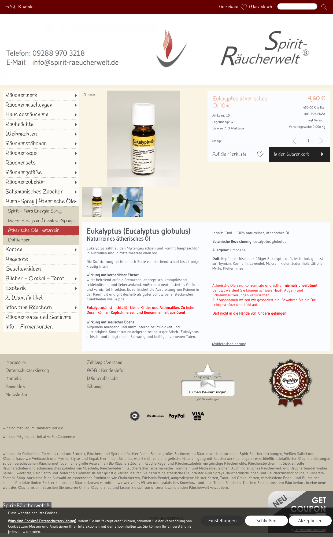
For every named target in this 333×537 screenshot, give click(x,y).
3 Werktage (228, 128)
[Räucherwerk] (41, 95)
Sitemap (94, 386)
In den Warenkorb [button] (291, 154)
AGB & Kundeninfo (105, 370)
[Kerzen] (41, 250)
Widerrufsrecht (102, 378)
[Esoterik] (41, 288)
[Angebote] (41, 259)
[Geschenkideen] (41, 269)
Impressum (15, 362)
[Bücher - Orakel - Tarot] (41, 279)
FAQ (10, 7)
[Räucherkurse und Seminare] (41, 317)
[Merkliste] (243, 6)
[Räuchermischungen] (41, 105)
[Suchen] (297, 6)
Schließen (266, 521)
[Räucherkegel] (41, 153)
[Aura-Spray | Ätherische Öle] (41, 201)
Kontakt (26, 7)
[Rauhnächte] (41, 124)
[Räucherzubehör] (41, 182)
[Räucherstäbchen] (41, 143)
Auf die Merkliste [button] (229, 154)
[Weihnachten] (41, 134)
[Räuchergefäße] (41, 172)
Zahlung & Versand (105, 362)
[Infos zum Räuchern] (41, 307)
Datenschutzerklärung (27, 370)
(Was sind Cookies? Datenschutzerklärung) (42, 521)
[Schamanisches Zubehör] (41, 192)
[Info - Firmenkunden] (41, 327)
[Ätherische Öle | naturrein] (41, 230)
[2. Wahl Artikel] (41, 298)
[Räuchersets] (41, 163)
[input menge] (308, 141)
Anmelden (228, 7)
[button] (324, 6)
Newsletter (16, 394)
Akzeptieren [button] (310, 521)
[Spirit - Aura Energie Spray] (41, 211)
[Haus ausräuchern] (41, 115)
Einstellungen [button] (222, 521)
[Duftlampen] (41, 240)
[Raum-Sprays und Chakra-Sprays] (41, 221)
